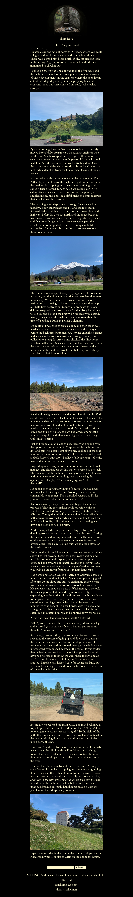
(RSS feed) (66, 880)
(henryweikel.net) (66, 889)
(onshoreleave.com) (66, 884)
